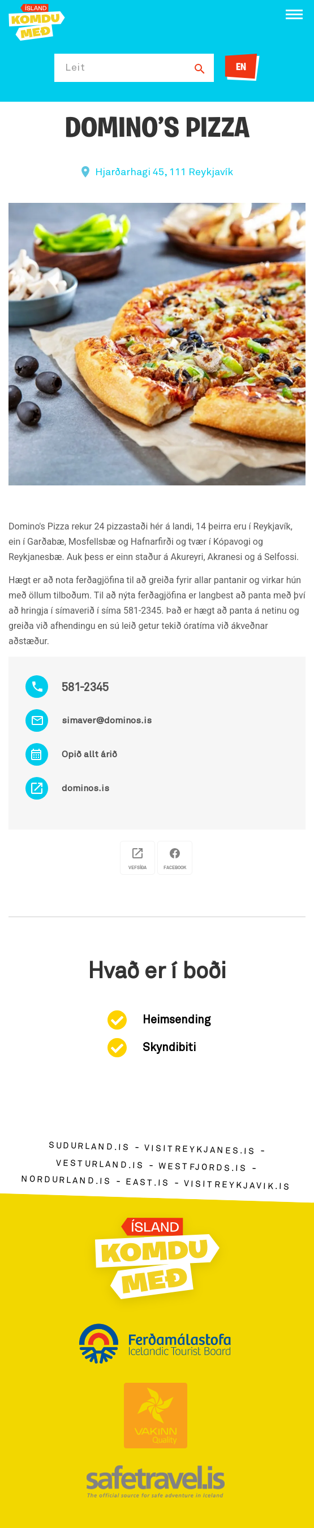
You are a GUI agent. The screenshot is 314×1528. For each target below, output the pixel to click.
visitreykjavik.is (237, 1186)
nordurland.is (66, 1180)
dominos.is (85, 788)
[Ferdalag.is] (37, 21)
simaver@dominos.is (107, 720)
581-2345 (85, 687)
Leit (75, 68)
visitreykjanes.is (200, 1150)
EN (241, 67)
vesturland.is (100, 1164)
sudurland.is (89, 1146)
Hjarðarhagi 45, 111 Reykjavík (164, 172)
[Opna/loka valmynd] (294, 14)
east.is (148, 1183)
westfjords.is (202, 1167)
